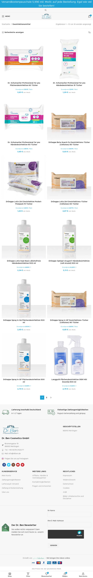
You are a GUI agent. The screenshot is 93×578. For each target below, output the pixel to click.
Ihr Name (69, 512)
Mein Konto (6, 475)
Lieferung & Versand (10, 484)
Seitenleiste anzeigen (14, 32)
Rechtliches (69, 471)
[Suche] (45, 10)
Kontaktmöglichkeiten (41, 482)
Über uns (5, 492)
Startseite (6, 24)
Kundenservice (9, 471)
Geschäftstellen (71, 426)
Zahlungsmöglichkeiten (11, 480)
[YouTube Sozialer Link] (18, 465)
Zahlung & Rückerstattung (12, 488)
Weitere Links (39, 471)
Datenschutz (68, 484)
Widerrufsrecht (69, 480)
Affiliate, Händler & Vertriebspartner (40, 477)
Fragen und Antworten (41, 486)
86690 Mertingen (70, 431)
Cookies (66, 488)
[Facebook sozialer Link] (4, 465)
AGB (65, 492)
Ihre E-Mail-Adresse (69, 522)
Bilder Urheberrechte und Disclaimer (73, 497)
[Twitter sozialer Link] (9, 465)
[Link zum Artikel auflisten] (20, 450)
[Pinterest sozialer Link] (22, 465)
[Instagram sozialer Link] (13, 465)
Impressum (67, 475)
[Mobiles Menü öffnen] (6, 16)
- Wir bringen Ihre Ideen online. (51, 558)
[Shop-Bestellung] (89, 32)
